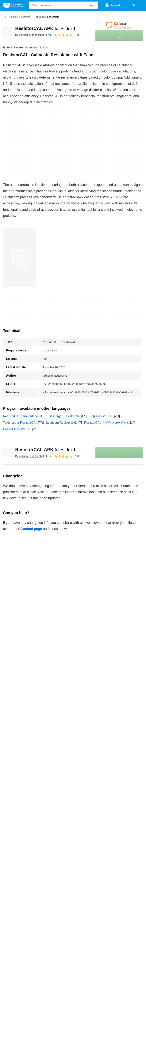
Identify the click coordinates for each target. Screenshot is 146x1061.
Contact (21, 966)
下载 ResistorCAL (101, 416)
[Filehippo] (13, 5)
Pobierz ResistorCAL (17, 429)
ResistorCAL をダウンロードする (106, 422)
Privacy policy (70, 973)
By (29, 34)
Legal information (96, 973)
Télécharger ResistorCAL (20, 422)
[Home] (4, 17)
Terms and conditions (17, 973)
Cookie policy (46, 973)
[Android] (13, 17)
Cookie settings (13, 977)
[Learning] (25, 17)
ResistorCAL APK (45, 28)
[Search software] (91, 5)
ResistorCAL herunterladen (21, 416)
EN (136, 5)
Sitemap (55, 966)
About (7, 966)
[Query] (63, 5)
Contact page (31, 529)
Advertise (38, 966)
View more (73, 943)
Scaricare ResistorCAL (61, 422)
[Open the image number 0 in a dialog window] (19, 257)
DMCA (117, 973)
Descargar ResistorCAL (65, 416)
